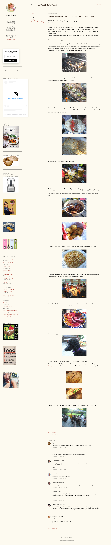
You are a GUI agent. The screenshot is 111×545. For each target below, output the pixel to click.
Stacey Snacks (47, 4)
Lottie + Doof (6, 266)
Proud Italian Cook (57, 504)
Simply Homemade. (53, 366)
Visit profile (11, 40)
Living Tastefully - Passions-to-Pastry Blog (10, 315)
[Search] (99, 4)
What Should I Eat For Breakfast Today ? (9, 290)
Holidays (33, 20)
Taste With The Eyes (8, 259)
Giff (53, 473)
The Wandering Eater (9, 295)
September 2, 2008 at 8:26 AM (59, 469)
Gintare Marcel (70, 540)
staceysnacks (16, 114)
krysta (54, 443)
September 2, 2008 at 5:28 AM (59, 456)
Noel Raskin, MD (56, 460)
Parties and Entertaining (37, 22)
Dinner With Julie (7, 299)
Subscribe (11, 60)
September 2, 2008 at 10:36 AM (59, 487)
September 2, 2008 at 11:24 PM (59, 525)
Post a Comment (52, 528)
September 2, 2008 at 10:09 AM (59, 478)
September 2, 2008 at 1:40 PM (59, 500)
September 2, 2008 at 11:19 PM (59, 511)
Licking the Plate (7, 306)
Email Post (54, 432)
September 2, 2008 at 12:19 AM (59, 447)
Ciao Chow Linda (7, 303)
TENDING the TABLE (9, 286)
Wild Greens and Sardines (10, 310)
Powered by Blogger (66, 538)
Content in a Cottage (8, 278)
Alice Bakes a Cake (8, 274)
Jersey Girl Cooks (57, 482)
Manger (5, 282)
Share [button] (32, 13)
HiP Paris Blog (7, 270)
